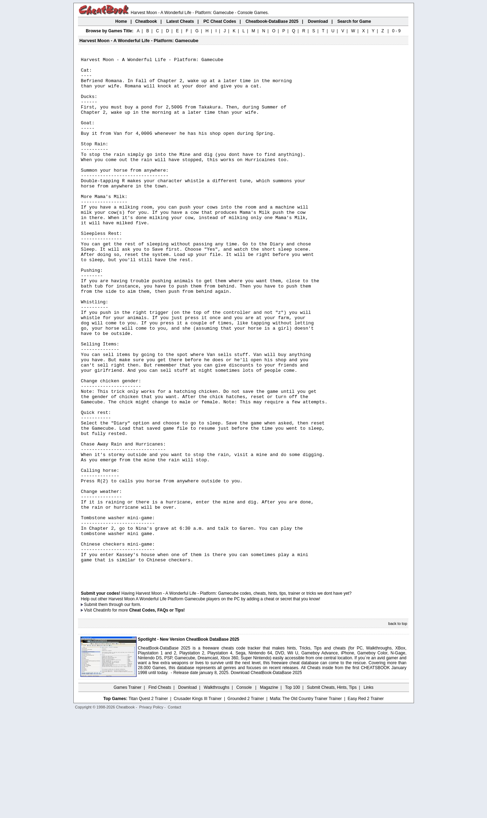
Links (369, 791)
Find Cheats (160, 791)
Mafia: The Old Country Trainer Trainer (306, 802)
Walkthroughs (216, 791)
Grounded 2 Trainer (246, 802)
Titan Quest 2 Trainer (148, 802)
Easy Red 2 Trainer (366, 802)
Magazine (269, 791)
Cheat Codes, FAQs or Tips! (157, 714)
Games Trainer (127, 791)
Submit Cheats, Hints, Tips (331, 791)
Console (244, 791)
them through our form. (119, 708)
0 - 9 (396, 30)
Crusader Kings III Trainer (198, 802)
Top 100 (292, 791)
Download (187, 791)
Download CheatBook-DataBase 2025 (266, 776)
